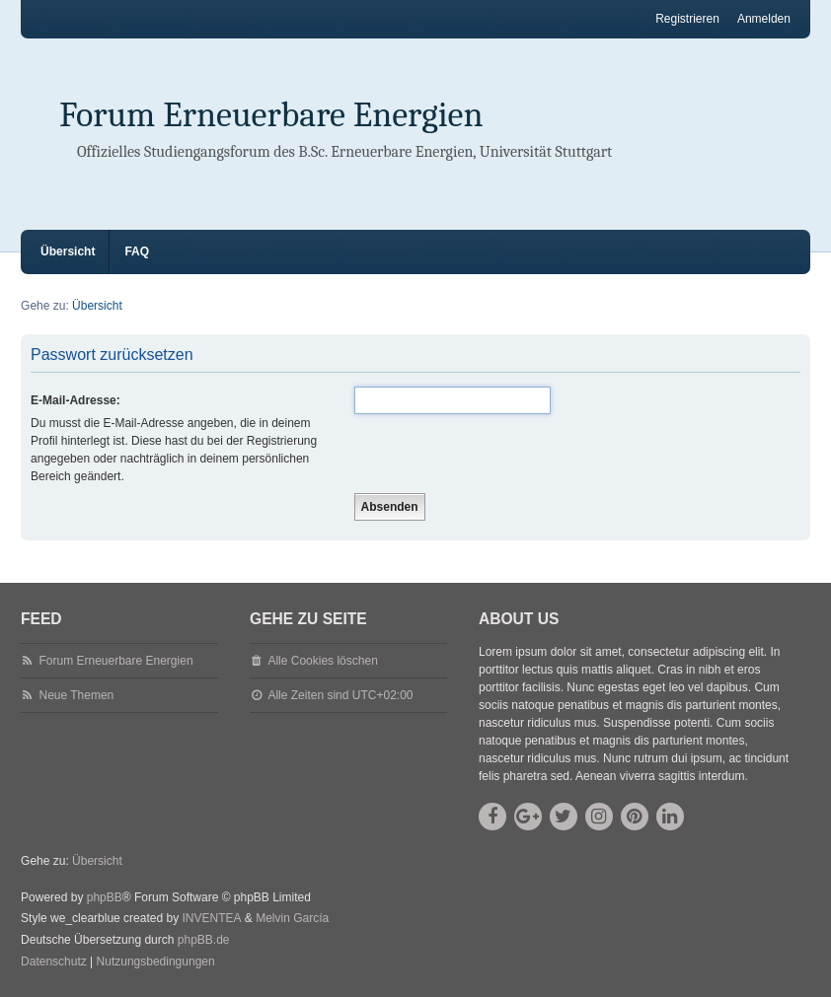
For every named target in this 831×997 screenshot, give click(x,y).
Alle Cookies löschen (322, 661)
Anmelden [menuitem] (764, 19)
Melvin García (292, 918)
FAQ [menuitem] (136, 251)
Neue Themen (75, 695)
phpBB (104, 897)
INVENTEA (211, 918)
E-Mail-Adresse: (75, 400)
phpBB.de (204, 940)
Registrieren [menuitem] (687, 19)
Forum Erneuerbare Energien (271, 115)
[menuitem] (54, 962)
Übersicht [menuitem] (67, 251)
